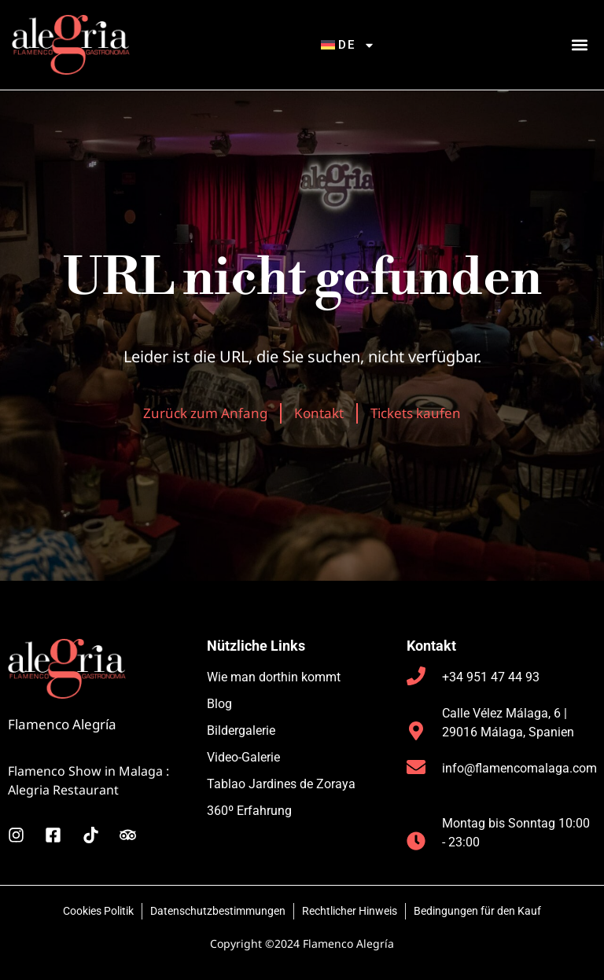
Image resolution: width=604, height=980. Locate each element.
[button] (579, 45)
